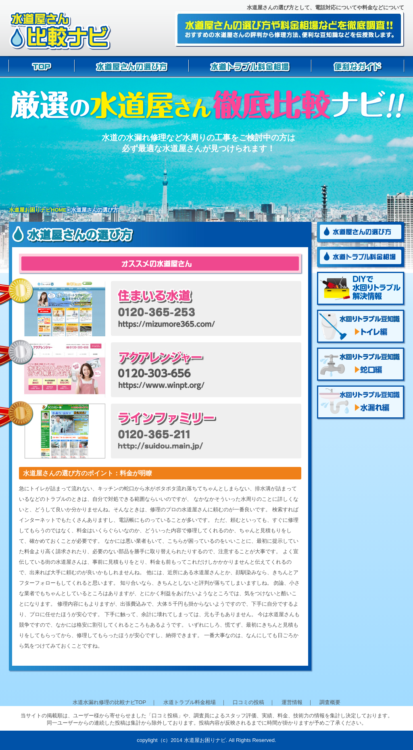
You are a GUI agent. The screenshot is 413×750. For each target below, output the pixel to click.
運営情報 (292, 702)
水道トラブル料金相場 (189, 702)
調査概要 (329, 702)
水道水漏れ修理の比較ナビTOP (109, 702)
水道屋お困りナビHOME (38, 210)
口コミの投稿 (248, 702)
